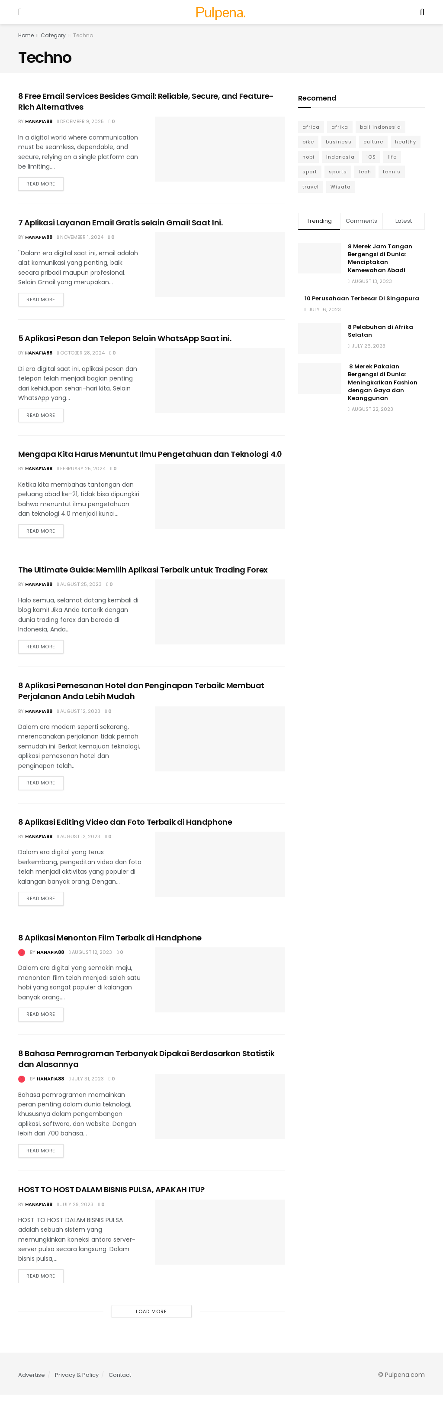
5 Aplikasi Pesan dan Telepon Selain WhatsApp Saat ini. (124, 340)
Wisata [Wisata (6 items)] (341, 186)
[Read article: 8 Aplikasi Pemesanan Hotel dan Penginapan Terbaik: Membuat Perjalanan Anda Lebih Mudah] (220, 742)
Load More (151, 1318)
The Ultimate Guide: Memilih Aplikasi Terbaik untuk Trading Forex (143, 572)
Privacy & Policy (77, 1382)
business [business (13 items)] (339, 141)
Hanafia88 (38, 121)
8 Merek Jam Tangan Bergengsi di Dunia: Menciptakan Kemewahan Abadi (380, 258)
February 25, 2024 (81, 471)
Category (53, 35)
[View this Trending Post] (21, 957)
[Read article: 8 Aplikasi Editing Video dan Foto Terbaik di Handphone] (220, 868)
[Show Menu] (20, 12)
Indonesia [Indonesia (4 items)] (340, 156)
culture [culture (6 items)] (373, 141)
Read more (45, 183)
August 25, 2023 (79, 587)
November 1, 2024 (80, 237)
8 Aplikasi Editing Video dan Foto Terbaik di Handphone (125, 826)
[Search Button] (422, 12)
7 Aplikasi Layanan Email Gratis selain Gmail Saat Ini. (120, 223)
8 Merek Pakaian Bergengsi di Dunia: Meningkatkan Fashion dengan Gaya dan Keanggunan (382, 382)
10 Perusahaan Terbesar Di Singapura (362, 298)
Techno (83, 35)
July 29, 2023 (75, 1210)
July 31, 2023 (86, 1084)
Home (26, 35)
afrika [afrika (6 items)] (339, 127)
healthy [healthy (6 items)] (405, 141)
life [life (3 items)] (392, 156)
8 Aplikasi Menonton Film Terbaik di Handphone (110, 942)
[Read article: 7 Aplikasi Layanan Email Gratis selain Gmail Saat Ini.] (220, 265)
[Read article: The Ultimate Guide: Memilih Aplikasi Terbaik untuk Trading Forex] (220, 614)
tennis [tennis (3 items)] (392, 171)
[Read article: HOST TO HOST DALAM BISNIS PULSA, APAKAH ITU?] (220, 1238)
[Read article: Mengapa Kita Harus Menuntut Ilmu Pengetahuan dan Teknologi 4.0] (220, 498)
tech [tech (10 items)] (365, 171)
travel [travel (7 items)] (310, 186)
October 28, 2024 (81, 354)
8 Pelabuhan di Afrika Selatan (380, 331)
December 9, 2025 (80, 121)
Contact (120, 1382)
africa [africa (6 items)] (311, 127)
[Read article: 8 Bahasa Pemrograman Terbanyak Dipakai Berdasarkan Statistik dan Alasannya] (220, 1112)
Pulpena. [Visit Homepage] (221, 12)
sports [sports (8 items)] (338, 171)
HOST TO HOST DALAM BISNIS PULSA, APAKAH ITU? (111, 1196)
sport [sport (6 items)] (309, 171)
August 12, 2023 (78, 714)
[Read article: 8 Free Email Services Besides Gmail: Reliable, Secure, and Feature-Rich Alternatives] (220, 149)
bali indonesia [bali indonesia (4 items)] (380, 127)
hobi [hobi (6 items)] (308, 156)
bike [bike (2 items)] (308, 141)
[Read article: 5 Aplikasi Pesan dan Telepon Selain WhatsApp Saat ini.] (220, 382)
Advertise (31, 1382)
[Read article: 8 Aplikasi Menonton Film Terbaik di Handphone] (220, 985)
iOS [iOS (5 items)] (371, 156)
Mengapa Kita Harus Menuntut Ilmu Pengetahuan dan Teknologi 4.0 (150, 456)
